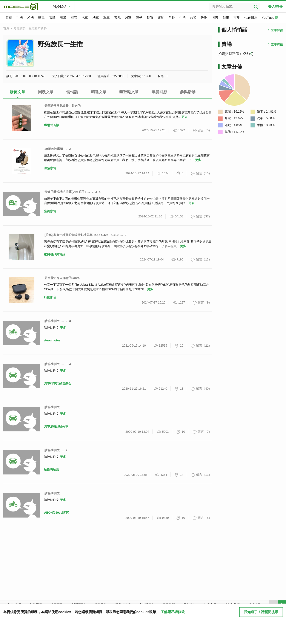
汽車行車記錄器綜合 (57, 383)
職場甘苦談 (51, 125)
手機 (19, 17)
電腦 (52, 17)
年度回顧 (159, 92)
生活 (182, 17)
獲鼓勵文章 (129, 92)
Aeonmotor (52, 340)
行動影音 (50, 297)
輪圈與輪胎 (51, 469)
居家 (128, 17)
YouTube (270, 18)
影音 (74, 17)
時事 (226, 17)
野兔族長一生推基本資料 (30, 28)
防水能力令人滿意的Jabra (62, 278)
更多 (184, 117)
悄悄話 (72, 92)
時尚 (150, 17)
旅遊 (193, 17)
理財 (204, 17)
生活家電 (50, 168)
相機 (30, 17)
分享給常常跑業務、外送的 (63, 105)
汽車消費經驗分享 (56, 426)
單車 (106, 17)
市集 (237, 17)
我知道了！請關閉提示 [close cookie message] (261, 612)
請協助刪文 (52, 321)
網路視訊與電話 (54, 254)
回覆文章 (46, 92)
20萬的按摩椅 (54, 148)
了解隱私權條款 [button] (173, 612)
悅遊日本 (250, 17)
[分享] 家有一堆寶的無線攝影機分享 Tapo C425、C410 (81, 235)
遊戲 (117, 17)
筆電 (41, 17)
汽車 (84, 17)
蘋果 (63, 17)
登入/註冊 (275, 6)
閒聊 (215, 17)
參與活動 (187, 92)
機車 (95, 17)
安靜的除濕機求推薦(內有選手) (65, 192)
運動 (161, 17)
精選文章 (98, 92)
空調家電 (50, 211)
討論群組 (60, 7)
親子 (139, 17)
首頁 (9, 17)
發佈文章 (17, 92)
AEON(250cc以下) (56, 512)
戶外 (171, 17)
